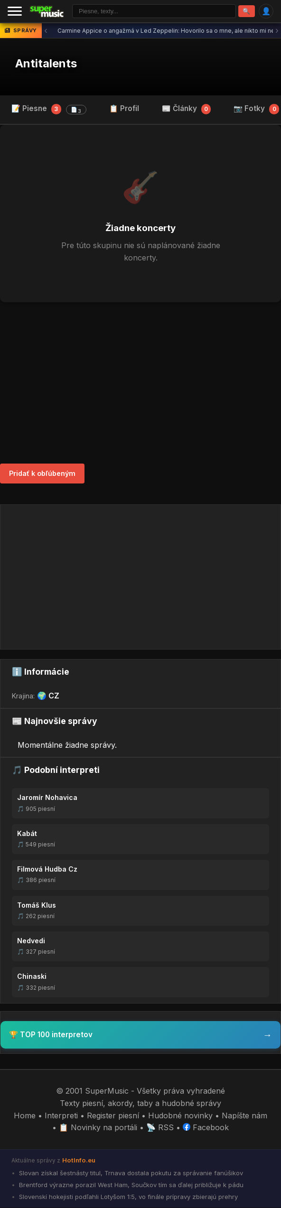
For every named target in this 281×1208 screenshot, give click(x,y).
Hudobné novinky (180, 1116)
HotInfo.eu (78, 1160)
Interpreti (61, 1116)
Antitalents (46, 64)
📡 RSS (160, 1128)
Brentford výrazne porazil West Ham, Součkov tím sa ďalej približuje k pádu (130, 1185)
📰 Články (186, 109)
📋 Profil (124, 108)
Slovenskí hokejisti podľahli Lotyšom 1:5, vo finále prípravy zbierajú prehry (127, 1197)
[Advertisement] (140, 383)
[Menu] (15, 11)
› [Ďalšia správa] (277, 31)
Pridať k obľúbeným (42, 474)
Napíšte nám (244, 1116)
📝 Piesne (48, 109)
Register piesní (113, 1116)
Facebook (206, 1128)
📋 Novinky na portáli (98, 1128)
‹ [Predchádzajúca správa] (45, 31)
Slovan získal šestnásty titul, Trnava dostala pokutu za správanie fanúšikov (130, 1173)
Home (25, 1116)
